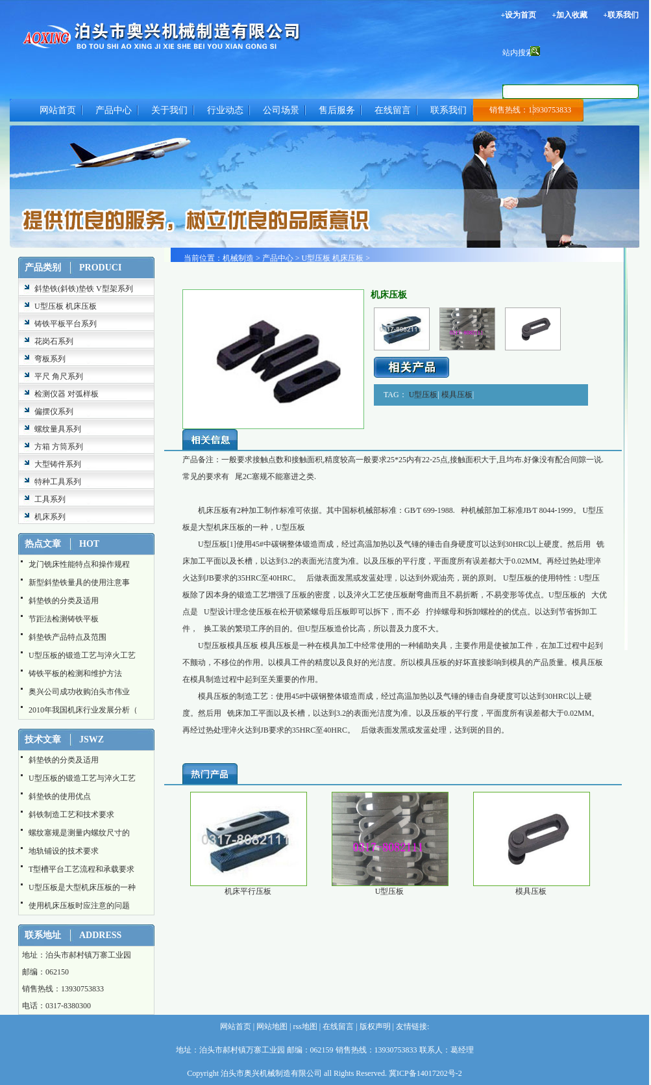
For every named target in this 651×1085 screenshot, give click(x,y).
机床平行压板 (248, 891)
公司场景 (281, 110)
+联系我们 (621, 15)
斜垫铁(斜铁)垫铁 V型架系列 (83, 288)
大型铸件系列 (57, 464)
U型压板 (423, 394)
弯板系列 (50, 358)
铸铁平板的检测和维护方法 (75, 673)
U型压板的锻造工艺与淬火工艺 (82, 655)
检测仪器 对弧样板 (66, 394)
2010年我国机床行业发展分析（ (83, 709)
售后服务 (337, 110)
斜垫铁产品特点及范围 (67, 637)
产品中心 (113, 110)
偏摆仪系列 (53, 411)
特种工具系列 (57, 481)
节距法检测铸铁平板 (64, 618)
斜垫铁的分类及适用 (64, 600)
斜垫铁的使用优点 (60, 796)
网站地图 (271, 1026)
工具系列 (50, 499)
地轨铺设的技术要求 (64, 851)
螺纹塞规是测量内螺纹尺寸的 (79, 832)
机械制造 (238, 258)
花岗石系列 (53, 341)
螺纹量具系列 (57, 429)
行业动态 (225, 110)
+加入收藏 (569, 15)
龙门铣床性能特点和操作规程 (79, 564)
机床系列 (50, 516)
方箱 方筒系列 (58, 446)
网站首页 (58, 110)
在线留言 (393, 110)
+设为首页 (518, 15)
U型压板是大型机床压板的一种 (82, 887)
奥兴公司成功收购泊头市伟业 (79, 691)
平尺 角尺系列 (58, 376)
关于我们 (169, 110)
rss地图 (304, 1026)
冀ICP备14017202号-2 (425, 1073)
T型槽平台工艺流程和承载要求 (81, 869)
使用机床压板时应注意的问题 (79, 905)
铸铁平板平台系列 (65, 323)
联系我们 (448, 110)
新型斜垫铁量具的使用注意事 (79, 582)
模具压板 (457, 394)
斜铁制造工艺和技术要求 (71, 814)
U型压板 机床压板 (65, 306)
